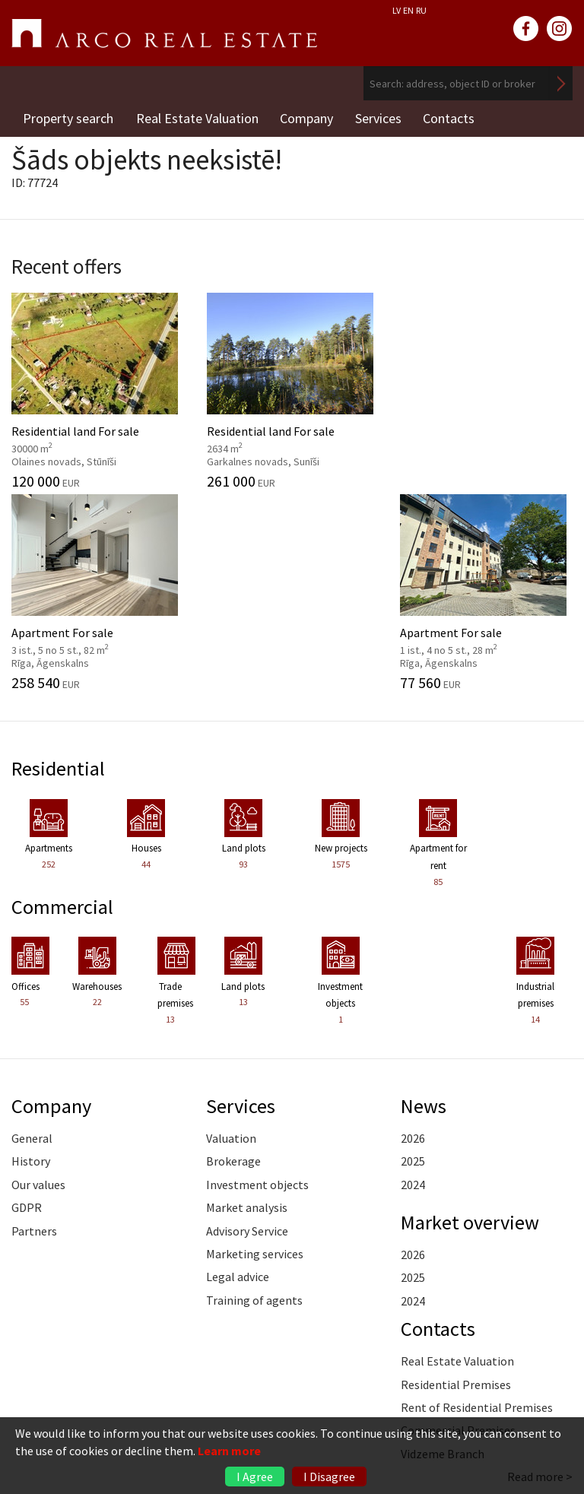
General (31, 945)
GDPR (26, 1014)
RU (421, 10)
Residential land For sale (73, 393)
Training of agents (254, 1107)
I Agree (254, 1476)
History (30, 967)
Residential (58, 575)
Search (561, 83)
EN (408, 10)
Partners (34, 1037)
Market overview (471, 1029)
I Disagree (329, 1476)
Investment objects (257, 991)
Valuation (231, 945)
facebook (526, 29)
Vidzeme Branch (442, 1260)
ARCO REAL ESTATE (164, 33)
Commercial (62, 713)
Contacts (452, 117)
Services (380, 117)
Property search (68, 117)
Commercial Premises (458, 1237)
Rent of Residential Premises (477, 1214)
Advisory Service (247, 1037)
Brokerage (233, 967)
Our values (38, 991)
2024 (413, 991)
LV (396, 10)
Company (308, 117)
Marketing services (254, 1060)
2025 (413, 967)
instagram (560, 29)
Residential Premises (456, 1191)
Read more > (540, 1283)
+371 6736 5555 (98, 1388)
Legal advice (237, 1083)
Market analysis (246, 1014)
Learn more (229, 1450)
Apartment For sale (365, 387)
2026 (413, 945)
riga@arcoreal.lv (100, 1407)
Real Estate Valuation (197, 117)
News (423, 912)
